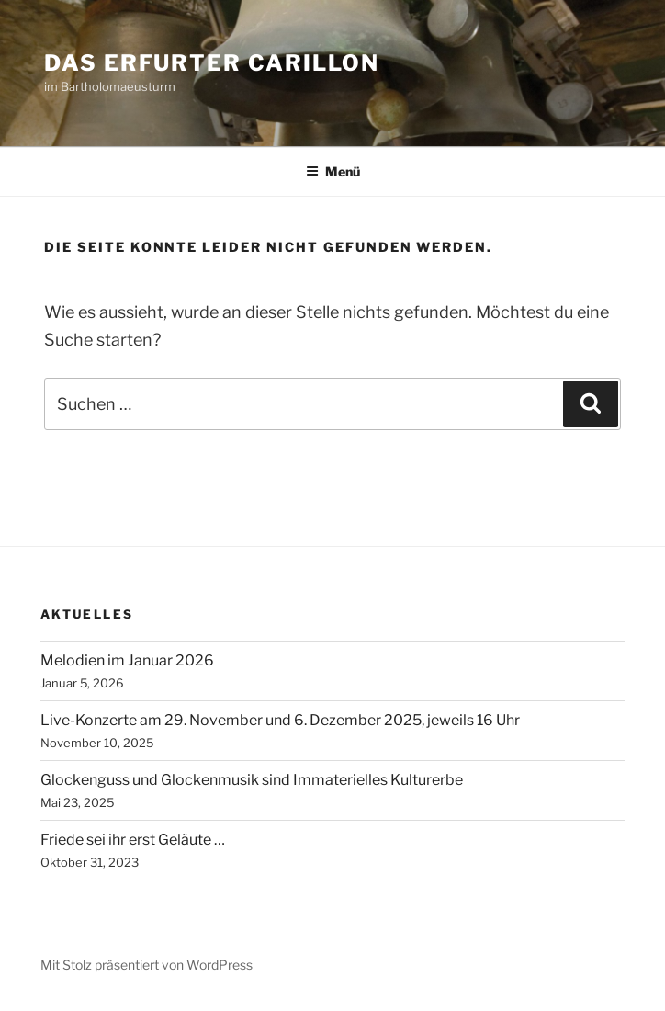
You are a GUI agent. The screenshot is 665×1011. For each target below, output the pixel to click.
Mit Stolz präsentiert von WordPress (146, 964)
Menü (333, 171)
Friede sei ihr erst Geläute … (132, 839)
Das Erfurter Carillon (211, 63)
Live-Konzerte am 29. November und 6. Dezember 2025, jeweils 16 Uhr (280, 720)
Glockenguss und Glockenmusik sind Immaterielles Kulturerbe (251, 780)
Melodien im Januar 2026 (127, 660)
